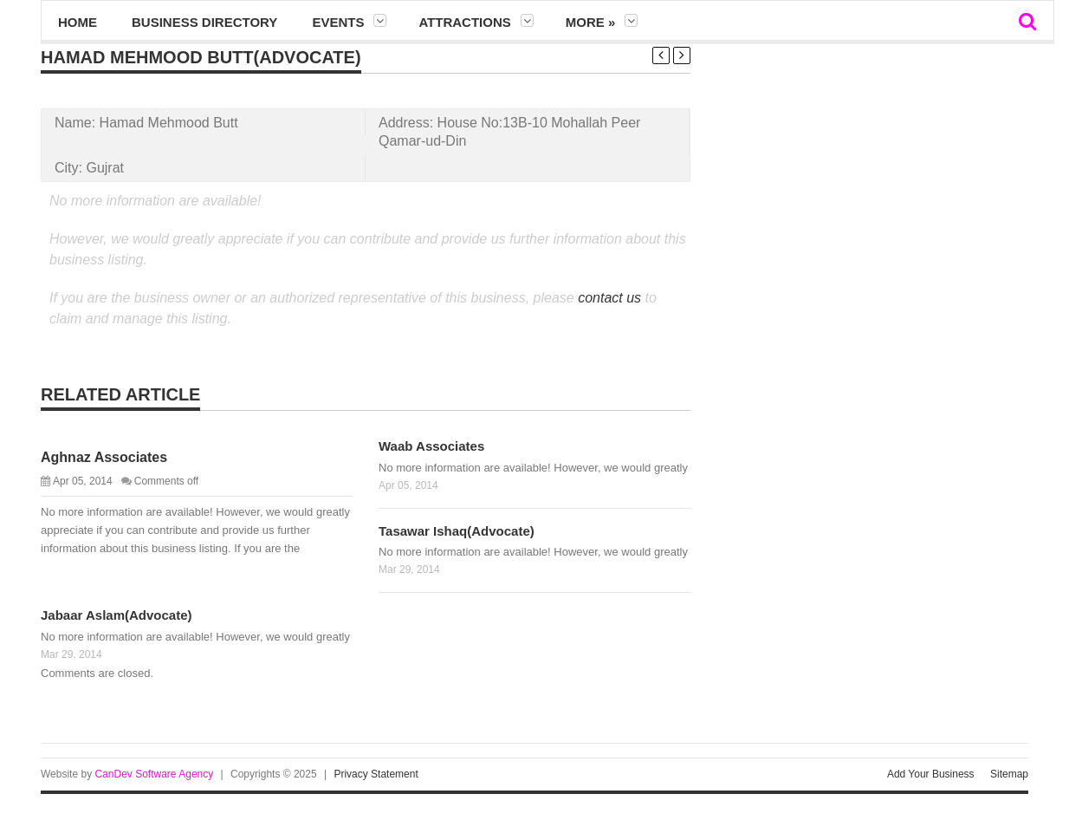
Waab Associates (431, 446)
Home (77, 22)
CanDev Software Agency (153, 774)
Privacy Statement (376, 774)
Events (338, 22)
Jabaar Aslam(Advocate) (116, 615)
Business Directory (204, 22)
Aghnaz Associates (104, 457)
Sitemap (1009, 774)
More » (591, 22)
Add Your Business (931, 774)
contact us (609, 297)
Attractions (464, 22)
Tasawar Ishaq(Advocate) (456, 531)
